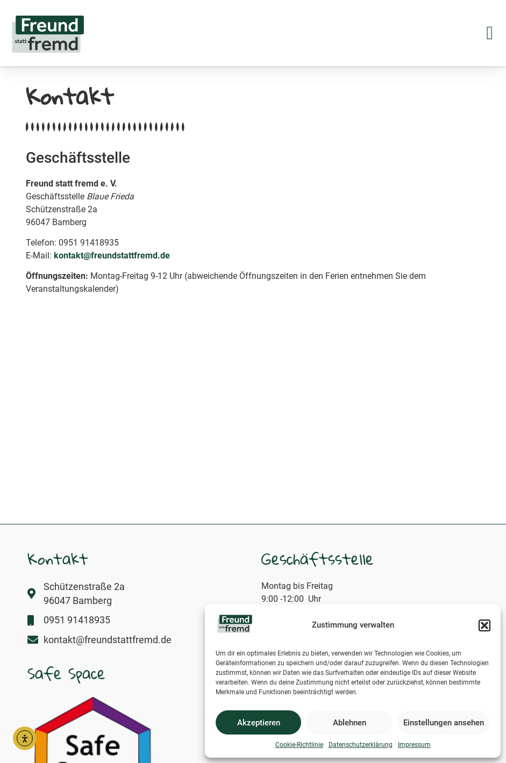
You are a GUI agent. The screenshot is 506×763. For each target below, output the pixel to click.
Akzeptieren (258, 723)
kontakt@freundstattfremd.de (112, 255)
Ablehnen (349, 723)
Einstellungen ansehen (443, 723)
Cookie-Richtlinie (299, 744)
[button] (484, 625)
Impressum (414, 744)
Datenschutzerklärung (361, 744)
